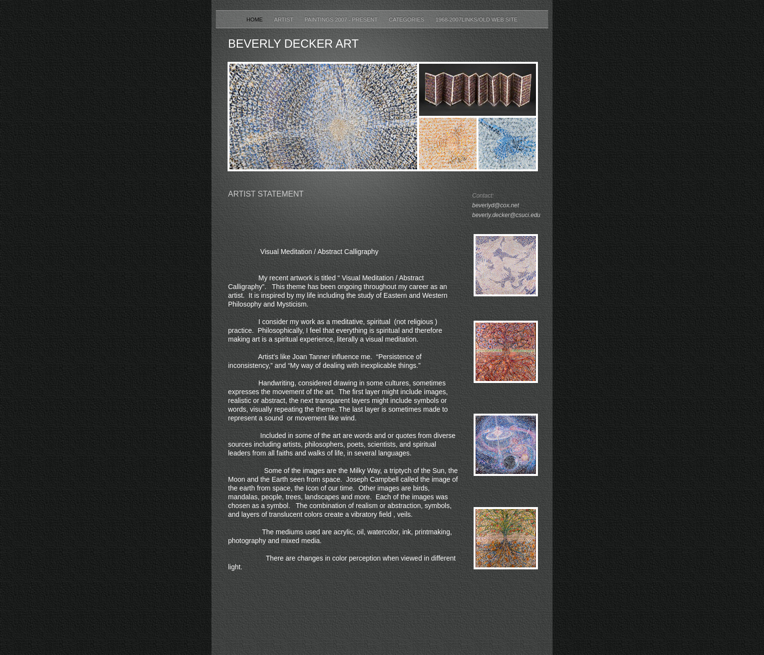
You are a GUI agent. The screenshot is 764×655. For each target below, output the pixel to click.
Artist (284, 19)
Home (256, 19)
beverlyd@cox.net (495, 205)
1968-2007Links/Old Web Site (477, 19)
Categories (407, 19)
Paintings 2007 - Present (342, 19)
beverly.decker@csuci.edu (506, 215)
